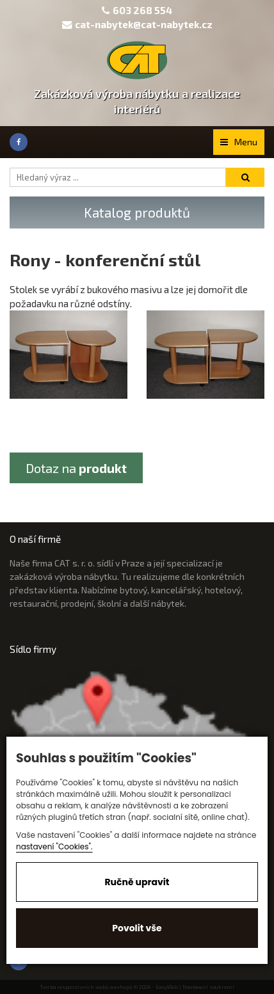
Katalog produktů (137, 212)
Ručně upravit (136, 882)
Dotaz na (76, 468)
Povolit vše (136, 928)
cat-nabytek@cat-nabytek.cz (137, 24)
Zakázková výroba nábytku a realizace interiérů (137, 101)
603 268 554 (142, 10)
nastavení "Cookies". (54, 846)
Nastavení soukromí (208, 987)
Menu (238, 141)
